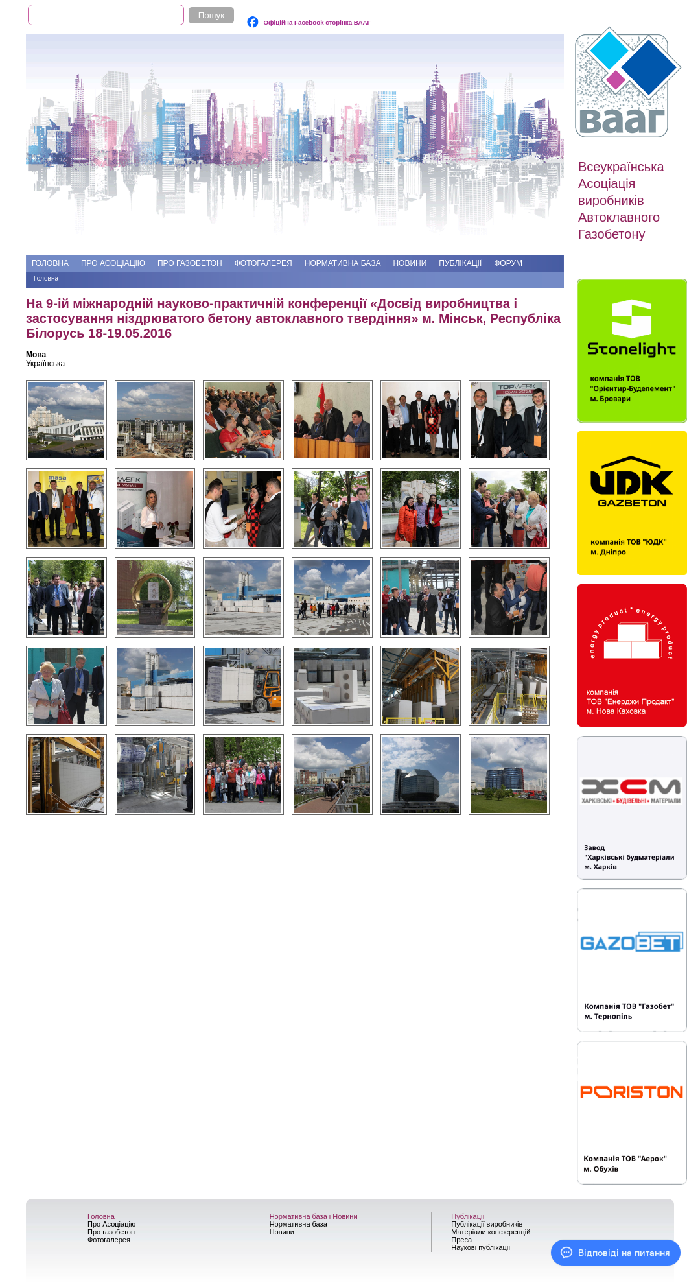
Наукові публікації (480, 1247)
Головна (50, 263)
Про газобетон (190, 263)
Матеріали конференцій (490, 1232)
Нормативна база (343, 263)
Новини (409, 263)
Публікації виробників (486, 1224)
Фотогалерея (263, 263)
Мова (36, 354)
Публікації (460, 263)
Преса (461, 1240)
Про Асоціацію (113, 263)
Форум (508, 263)
